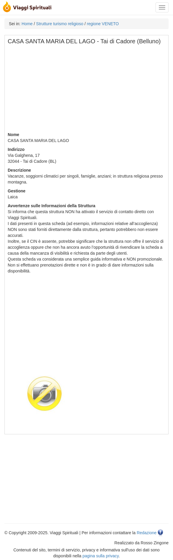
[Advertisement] (86, 90)
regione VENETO (103, 23)
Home (27, 23)
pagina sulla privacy (101, 555)
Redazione (146, 532)
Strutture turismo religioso (60, 23)
